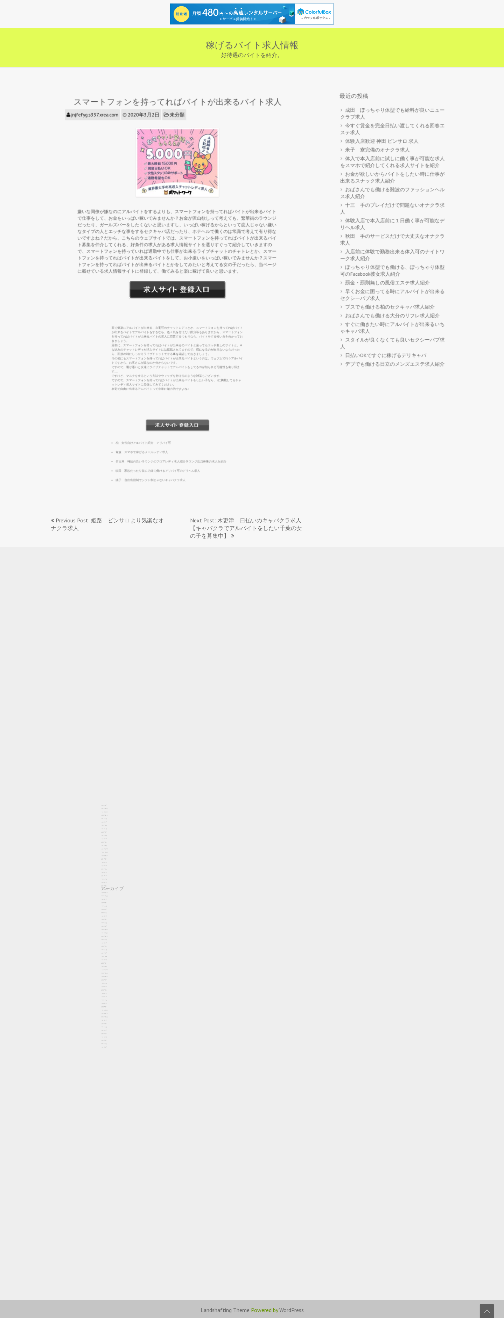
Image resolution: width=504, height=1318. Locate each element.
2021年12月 (110, 943)
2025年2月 (110, 888)
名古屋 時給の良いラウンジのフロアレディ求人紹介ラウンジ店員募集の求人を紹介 (173, 442)
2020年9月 (110, 965)
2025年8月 (110, 879)
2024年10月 (110, 894)
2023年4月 (110, 920)
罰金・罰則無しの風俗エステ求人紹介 (388, 276)
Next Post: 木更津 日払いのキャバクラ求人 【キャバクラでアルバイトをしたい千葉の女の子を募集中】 (248, 528)
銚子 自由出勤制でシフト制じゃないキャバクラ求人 (161, 458)
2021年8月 (110, 949)
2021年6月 (110, 952)
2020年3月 (110, 974)
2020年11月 (110, 962)
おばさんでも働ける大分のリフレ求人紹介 (392, 306)
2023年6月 (110, 917)
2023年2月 (110, 923)
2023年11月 (110, 910)
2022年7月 (110, 933)
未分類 (177, 127)
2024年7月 (110, 898)
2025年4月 (110, 885)
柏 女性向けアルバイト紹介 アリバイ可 (157, 425)
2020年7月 (110, 968)
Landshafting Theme (225, 1309)
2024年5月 (110, 901)
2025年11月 (110, 875)
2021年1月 (110, 959)
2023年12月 (110, 908)
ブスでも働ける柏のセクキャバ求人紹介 (390, 298)
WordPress (291, 1309)
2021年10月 (110, 946)
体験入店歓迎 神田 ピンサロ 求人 (383, 151)
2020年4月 (110, 972)
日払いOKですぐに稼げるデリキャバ (386, 340)
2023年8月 (110, 914)
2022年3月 (110, 939)
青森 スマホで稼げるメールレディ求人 (156, 433)
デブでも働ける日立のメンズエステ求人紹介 (395, 348)
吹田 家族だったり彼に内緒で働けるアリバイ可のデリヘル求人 (166, 450)
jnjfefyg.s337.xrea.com (104, 127)
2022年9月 (110, 930)
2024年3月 (110, 904)
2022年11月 (110, 927)
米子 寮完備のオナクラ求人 (379, 159)
